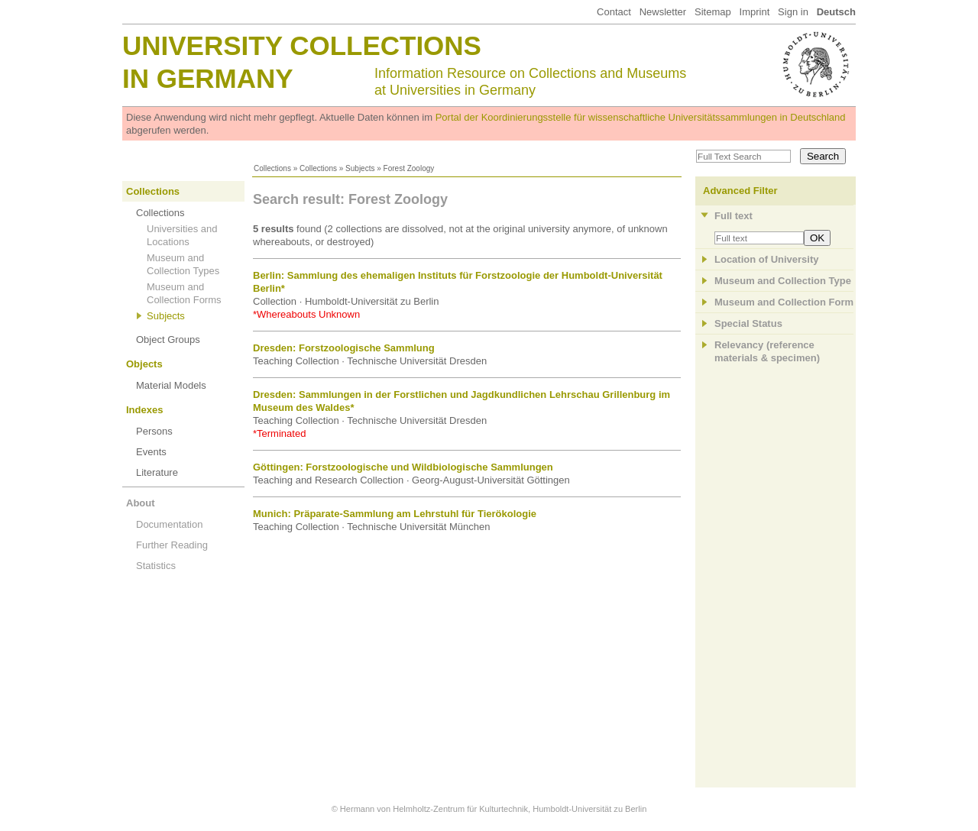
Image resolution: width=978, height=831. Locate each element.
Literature (157, 472)
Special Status (748, 323)
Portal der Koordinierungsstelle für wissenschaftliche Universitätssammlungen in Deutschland (641, 117)
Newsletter (663, 12)
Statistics (156, 565)
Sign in (793, 12)
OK (817, 238)
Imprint (755, 12)
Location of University (766, 259)
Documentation (169, 524)
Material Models (171, 385)
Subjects (359, 168)
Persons (154, 431)
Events (151, 452)
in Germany (207, 78)
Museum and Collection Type (782, 280)
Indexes (144, 410)
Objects (144, 364)
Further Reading (172, 545)
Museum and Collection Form (783, 302)
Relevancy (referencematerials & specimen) (767, 351)
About (140, 503)
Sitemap (713, 12)
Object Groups (168, 339)
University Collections (301, 45)
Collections (272, 168)
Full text (733, 215)
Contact (614, 12)
